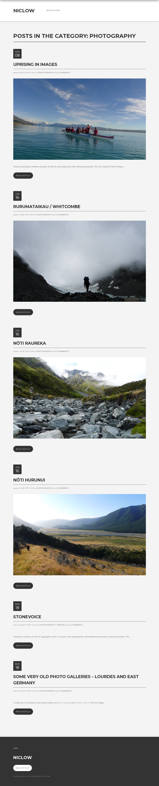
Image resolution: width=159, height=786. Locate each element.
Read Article (23, 175)
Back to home (53, 10)
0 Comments (63, 72)
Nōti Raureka (29, 343)
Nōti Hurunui (29, 480)
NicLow (24, 11)
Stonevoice (27, 616)
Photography (45, 72)
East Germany (64, 702)
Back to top (22, 768)
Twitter (15, 748)
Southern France (82, 702)
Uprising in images (35, 64)
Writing (61, 625)
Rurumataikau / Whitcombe (46, 206)
